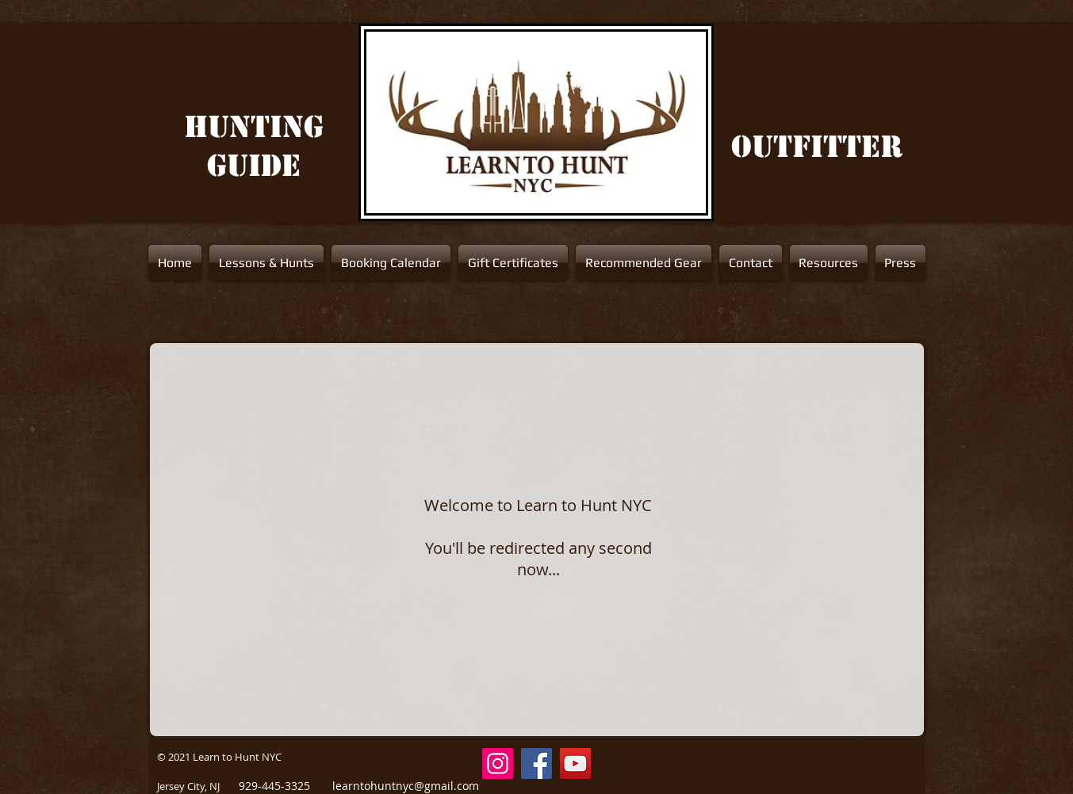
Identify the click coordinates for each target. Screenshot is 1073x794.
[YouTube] (575, 763)
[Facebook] (536, 763)
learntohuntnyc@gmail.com (405, 785)
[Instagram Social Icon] (497, 763)
